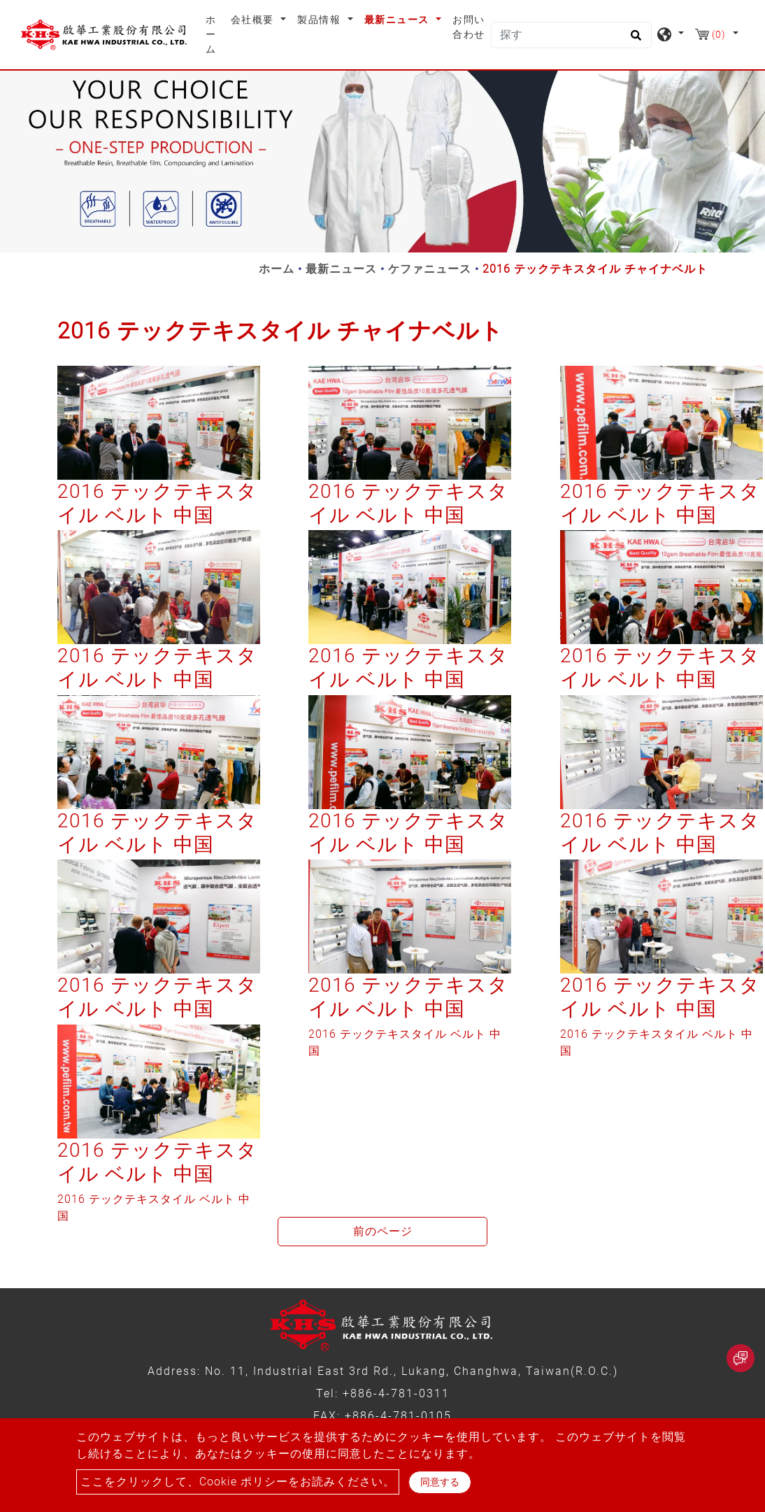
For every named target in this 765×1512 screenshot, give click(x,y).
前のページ (383, 1231)
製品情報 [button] (320, 19)
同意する (439, 1482)
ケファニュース (429, 269)
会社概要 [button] (254, 19)
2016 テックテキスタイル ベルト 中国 (157, 503)
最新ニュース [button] (398, 19)
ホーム (215, 34)
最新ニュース (341, 269)
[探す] (571, 35)
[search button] (634, 39)
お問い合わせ (468, 27)
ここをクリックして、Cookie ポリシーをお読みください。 (237, 1481)
